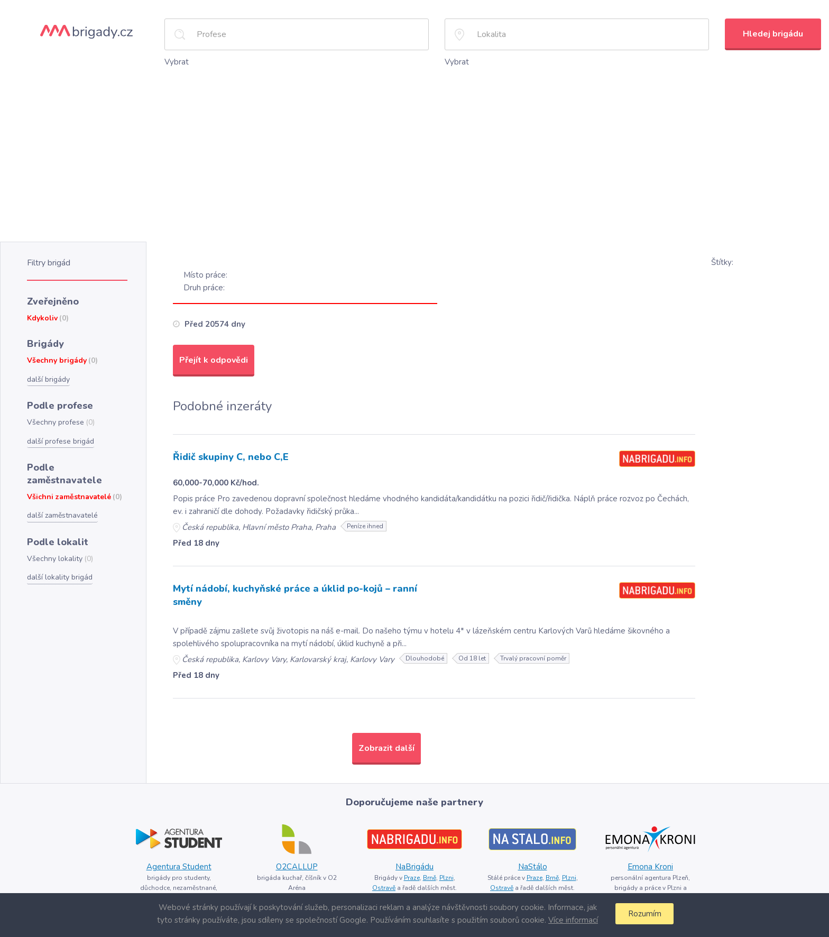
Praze (410, 874)
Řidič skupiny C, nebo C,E (232, 456)
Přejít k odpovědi (213, 358)
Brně (429, 874)
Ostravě (385, 884)
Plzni (446, 874)
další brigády (48, 374)
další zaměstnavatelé (62, 494)
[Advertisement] (414, 148)
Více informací (571, 919)
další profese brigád (59, 434)
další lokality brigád (58, 554)
